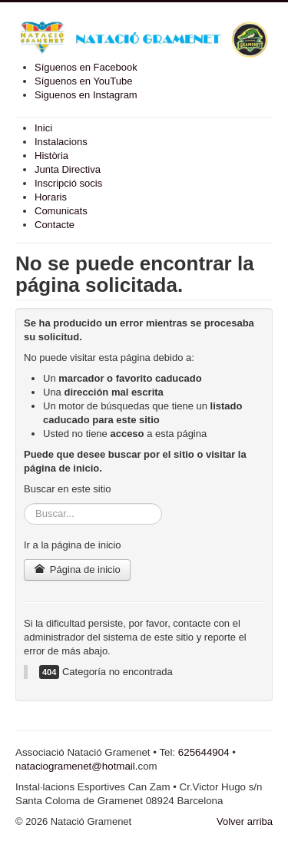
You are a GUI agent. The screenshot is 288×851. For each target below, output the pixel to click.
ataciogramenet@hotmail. (79, 766)
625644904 (204, 752)
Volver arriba (245, 821)
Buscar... (24, 503)
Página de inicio (77, 569)
